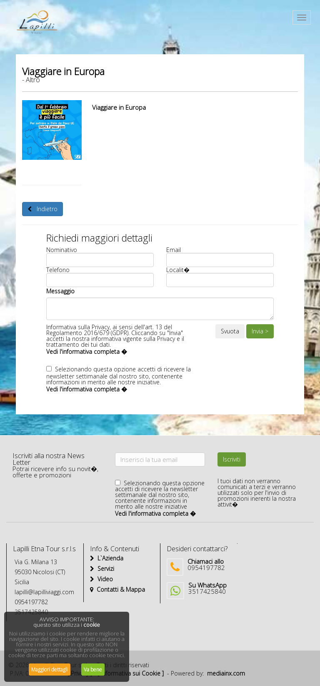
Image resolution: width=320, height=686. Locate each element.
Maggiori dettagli (49, 669)
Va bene (93, 669)
